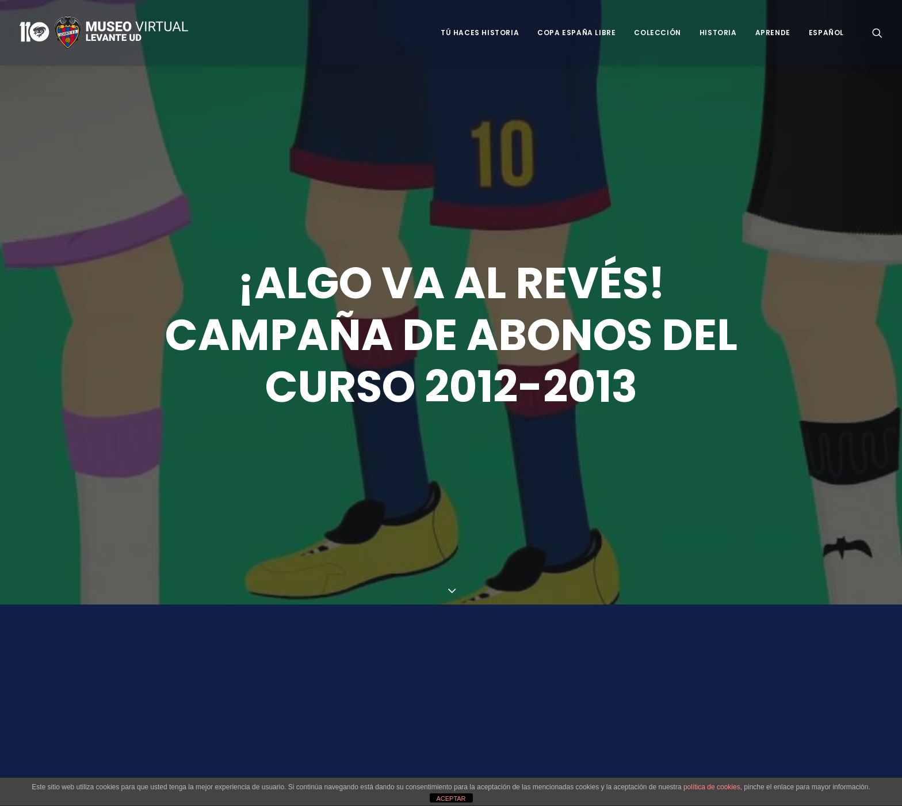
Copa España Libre (576, 32)
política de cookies (711, 787)
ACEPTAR (450, 798)
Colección (657, 32)
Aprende (772, 32)
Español (826, 32)
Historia (718, 32)
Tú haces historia (480, 32)
